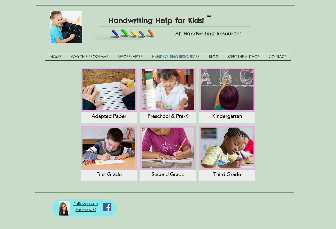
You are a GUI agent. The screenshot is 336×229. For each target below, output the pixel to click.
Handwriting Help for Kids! (159, 20)
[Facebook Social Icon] (107, 207)
